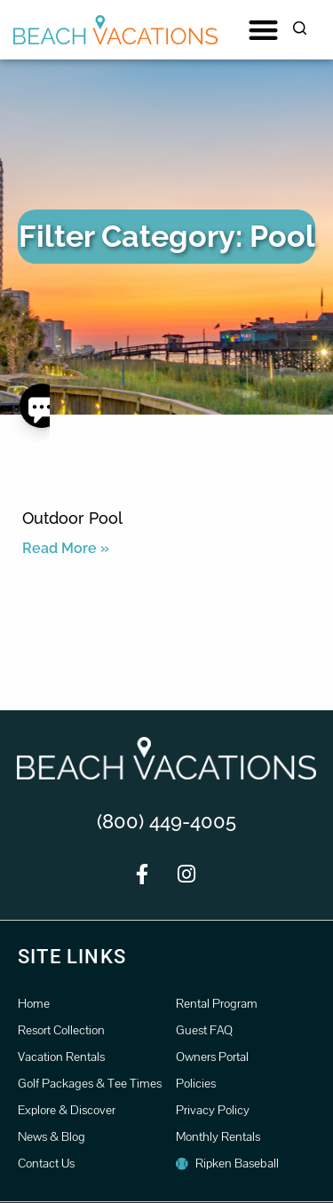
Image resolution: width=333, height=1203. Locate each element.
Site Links (72, 957)
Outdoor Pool (72, 518)
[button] (263, 29)
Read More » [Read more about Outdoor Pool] (65, 548)
